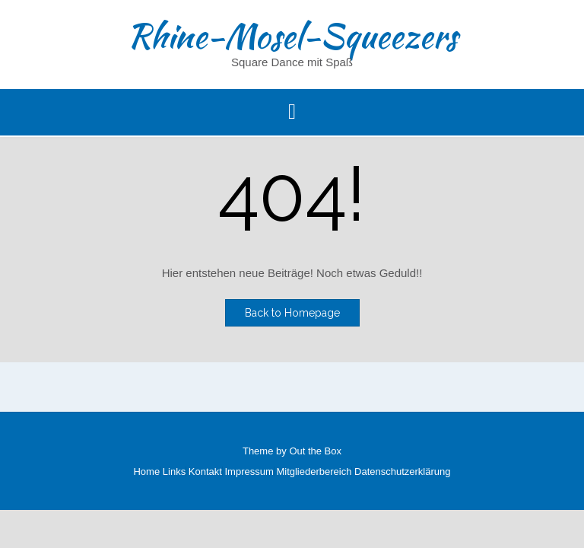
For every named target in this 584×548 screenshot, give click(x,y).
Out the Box (315, 451)
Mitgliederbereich (313, 471)
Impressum (249, 471)
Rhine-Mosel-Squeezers (292, 36)
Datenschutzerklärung (402, 471)
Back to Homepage (292, 313)
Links (174, 471)
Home (146, 471)
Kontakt (205, 471)
